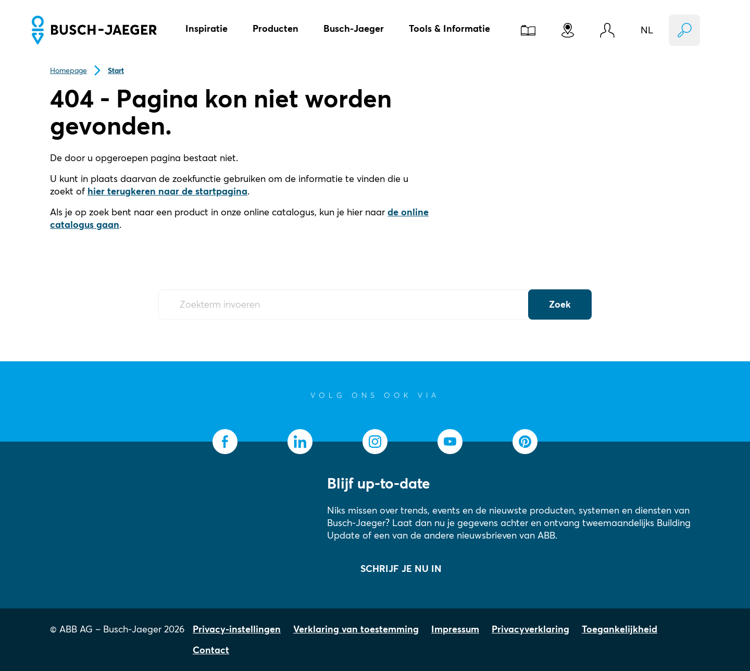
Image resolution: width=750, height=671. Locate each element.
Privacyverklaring (530, 629)
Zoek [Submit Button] (560, 304)
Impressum (455, 629)
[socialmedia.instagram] (375, 441)
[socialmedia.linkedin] (300, 441)
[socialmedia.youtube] (450, 441)
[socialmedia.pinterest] (525, 441)
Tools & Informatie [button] (449, 28)
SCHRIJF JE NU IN (401, 569)
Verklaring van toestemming (356, 629)
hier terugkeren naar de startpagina (167, 191)
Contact (211, 650)
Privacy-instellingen (237, 629)
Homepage (68, 70)
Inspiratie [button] (206, 28)
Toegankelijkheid (619, 629)
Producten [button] (275, 28)
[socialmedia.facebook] (225, 441)
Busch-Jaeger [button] (353, 28)
